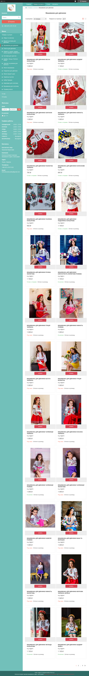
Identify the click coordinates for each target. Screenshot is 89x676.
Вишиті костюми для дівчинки (10, 41)
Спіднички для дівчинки (10, 71)
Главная (28, 4)
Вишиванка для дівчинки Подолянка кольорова (67, 219)
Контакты (55, 4)
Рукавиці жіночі (8, 89)
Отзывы (4, 97)
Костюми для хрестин (10, 56)
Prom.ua (52, 672)
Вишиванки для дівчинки (11, 45)
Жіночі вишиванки (9, 67)
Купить (40, 54)
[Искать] (19, 17)
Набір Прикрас (8, 80)
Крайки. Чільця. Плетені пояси (11, 59)
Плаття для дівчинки (10, 48)
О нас (3, 94)
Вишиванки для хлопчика (11, 86)
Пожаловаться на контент (50, 674)
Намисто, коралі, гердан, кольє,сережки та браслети (12, 52)
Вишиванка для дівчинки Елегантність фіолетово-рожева (70, 273)
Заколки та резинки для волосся (11, 64)
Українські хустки (9, 77)
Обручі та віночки (9, 38)
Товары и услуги (7, 34)
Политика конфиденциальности (66, 674)
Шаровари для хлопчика (11, 83)
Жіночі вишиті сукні (9, 74)
